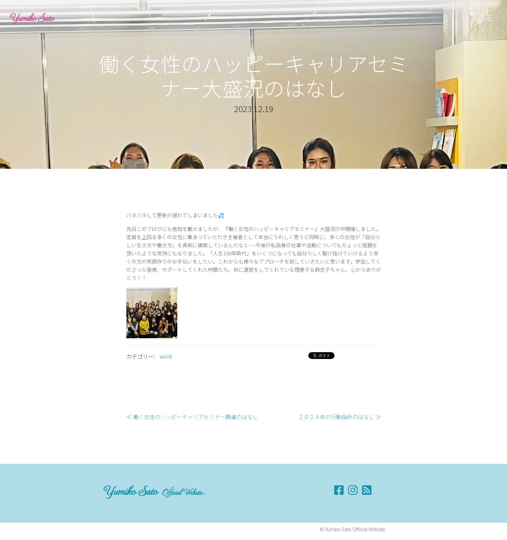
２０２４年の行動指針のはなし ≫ (339, 417)
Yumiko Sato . (154, 490)
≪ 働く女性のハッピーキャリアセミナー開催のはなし (192, 417)
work (166, 356)
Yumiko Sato (31, 17)
